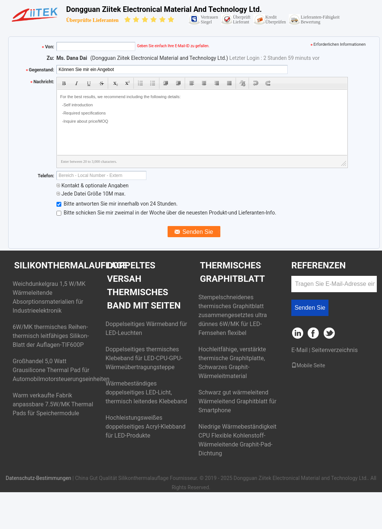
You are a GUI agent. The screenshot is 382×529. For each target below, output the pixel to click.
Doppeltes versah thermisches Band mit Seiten (144, 285)
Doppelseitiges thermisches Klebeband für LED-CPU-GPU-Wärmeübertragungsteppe (144, 358)
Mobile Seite (308, 365)
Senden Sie (310, 307)
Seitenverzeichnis (334, 350)
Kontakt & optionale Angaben (92, 185)
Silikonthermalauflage (70, 265)
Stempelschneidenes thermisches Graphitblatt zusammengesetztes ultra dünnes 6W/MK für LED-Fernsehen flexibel (232, 315)
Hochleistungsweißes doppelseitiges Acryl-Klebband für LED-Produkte (145, 426)
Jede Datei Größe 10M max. (91, 194)
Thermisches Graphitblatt (232, 272)
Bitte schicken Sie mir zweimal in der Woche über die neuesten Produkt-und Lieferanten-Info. (166, 213)
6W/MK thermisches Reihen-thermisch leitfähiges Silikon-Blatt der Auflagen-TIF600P (51, 335)
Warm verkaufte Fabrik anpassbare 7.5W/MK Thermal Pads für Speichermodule (53, 404)
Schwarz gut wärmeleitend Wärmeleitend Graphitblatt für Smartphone (237, 401)
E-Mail (299, 350)
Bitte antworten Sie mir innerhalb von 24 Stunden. (117, 204)
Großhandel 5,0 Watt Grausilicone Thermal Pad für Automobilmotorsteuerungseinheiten (61, 370)
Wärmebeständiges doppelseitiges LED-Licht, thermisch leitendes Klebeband (146, 392)
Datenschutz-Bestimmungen (38, 478)
